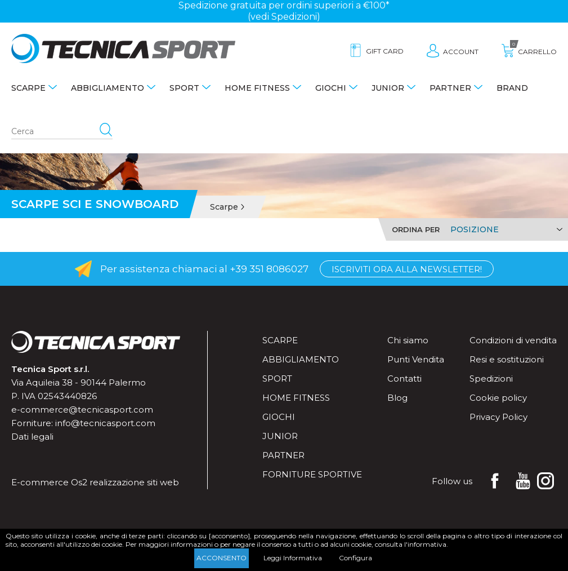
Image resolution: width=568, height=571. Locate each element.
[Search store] (62, 132)
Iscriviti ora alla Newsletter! (407, 269)
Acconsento (221, 558)
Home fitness (257, 88)
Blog (397, 397)
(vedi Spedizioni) (284, 16)
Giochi (330, 88)
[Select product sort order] (504, 229)
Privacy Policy (498, 416)
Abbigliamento (107, 88)
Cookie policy (498, 397)
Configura (355, 558)
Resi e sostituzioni (506, 359)
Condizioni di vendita (513, 340)
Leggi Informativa (292, 558)
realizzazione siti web (134, 482)
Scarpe (28, 88)
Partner (450, 88)
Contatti (404, 378)
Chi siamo (407, 340)
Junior (388, 88)
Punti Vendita (415, 359)
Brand (512, 88)
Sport (184, 88)
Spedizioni (491, 378)
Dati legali (32, 436)
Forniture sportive (312, 474)
